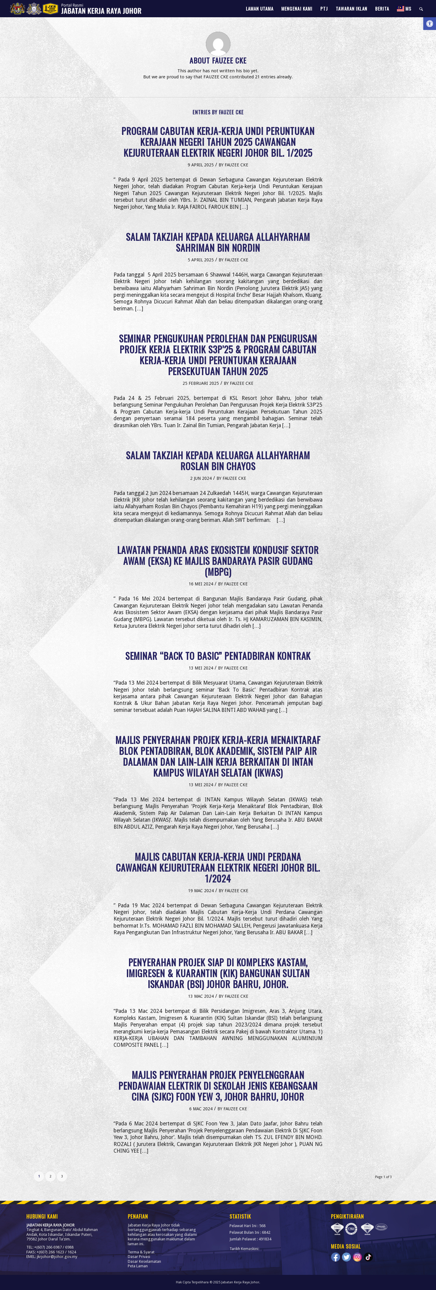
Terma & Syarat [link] (141, 1252)
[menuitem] (260, 8)
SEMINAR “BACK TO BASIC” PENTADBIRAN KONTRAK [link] (218, 656)
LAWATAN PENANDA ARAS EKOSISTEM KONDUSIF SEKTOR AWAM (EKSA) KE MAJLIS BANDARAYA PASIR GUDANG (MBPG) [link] (218, 560)
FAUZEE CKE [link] (236, 164)
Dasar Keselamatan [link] (144, 1261)
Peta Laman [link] (138, 1266)
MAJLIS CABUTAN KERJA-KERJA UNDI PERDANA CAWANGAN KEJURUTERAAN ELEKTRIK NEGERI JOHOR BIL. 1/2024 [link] (218, 867)
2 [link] (50, 1176)
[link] (429, 23)
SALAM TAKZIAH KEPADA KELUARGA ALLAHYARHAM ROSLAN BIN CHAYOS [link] (218, 460)
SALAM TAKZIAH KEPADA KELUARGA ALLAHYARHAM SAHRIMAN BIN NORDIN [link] (218, 242)
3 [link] (62, 1176)
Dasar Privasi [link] (139, 1256)
